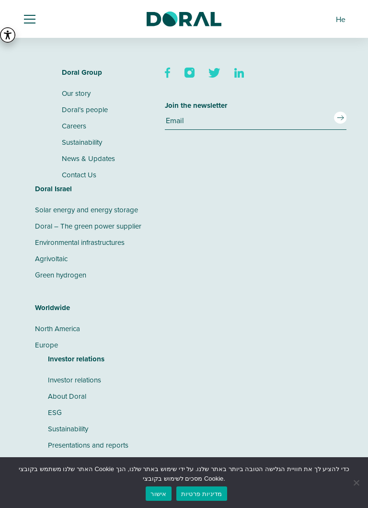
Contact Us (79, 175)
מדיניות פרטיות (201, 493)
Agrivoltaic (51, 259)
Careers (74, 126)
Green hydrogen (60, 275)
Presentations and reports (88, 445)
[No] (356, 482)
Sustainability (82, 142)
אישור (158, 493)
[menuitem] (340, 19)
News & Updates (88, 158)
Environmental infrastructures (80, 242)
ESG (55, 412)
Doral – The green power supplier (88, 226)
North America (57, 328)
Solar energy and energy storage (86, 210)
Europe (46, 345)
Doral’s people (85, 109)
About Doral (67, 396)
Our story (76, 93)
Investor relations (74, 380)
